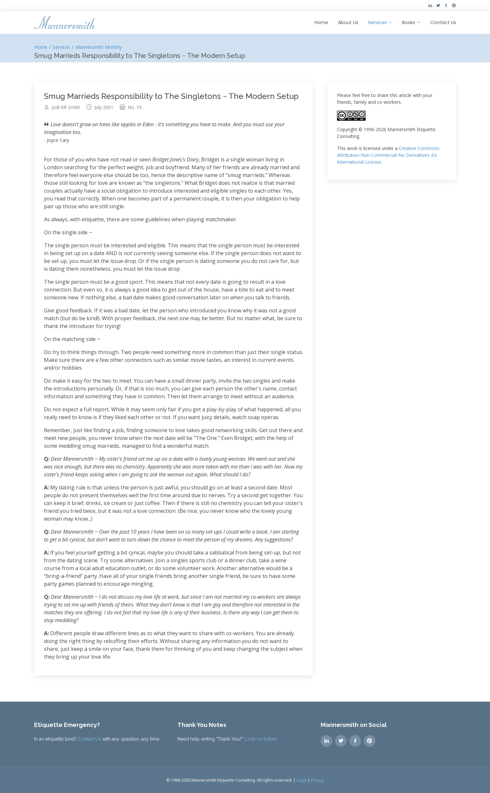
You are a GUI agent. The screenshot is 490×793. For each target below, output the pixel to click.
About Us (348, 22)
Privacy (317, 780)
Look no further (261, 739)
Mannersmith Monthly (99, 47)
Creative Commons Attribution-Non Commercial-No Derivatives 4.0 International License (388, 155)
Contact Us (443, 22)
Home (321, 22)
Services (61, 47)
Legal (302, 780)
